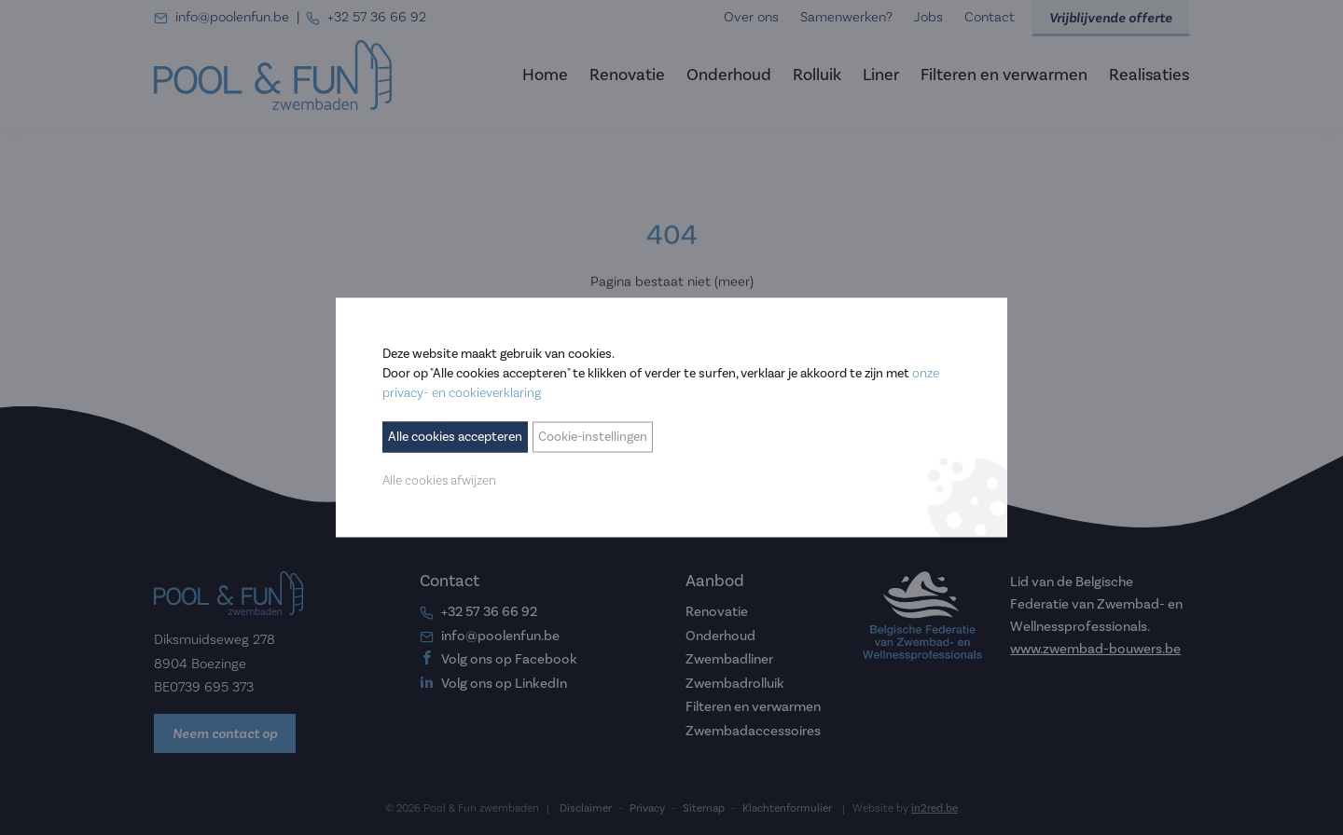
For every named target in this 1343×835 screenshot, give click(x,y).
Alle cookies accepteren (455, 437)
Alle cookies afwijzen (439, 480)
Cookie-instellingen (592, 437)
